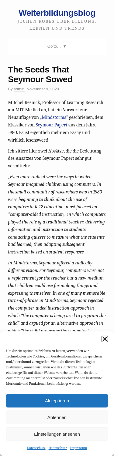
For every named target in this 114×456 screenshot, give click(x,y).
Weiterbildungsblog (57, 13)
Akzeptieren (57, 400)
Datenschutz (36, 448)
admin (19, 89)
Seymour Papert (51, 125)
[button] (105, 339)
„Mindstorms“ (54, 117)
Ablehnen (57, 417)
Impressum (78, 448)
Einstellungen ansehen (57, 434)
